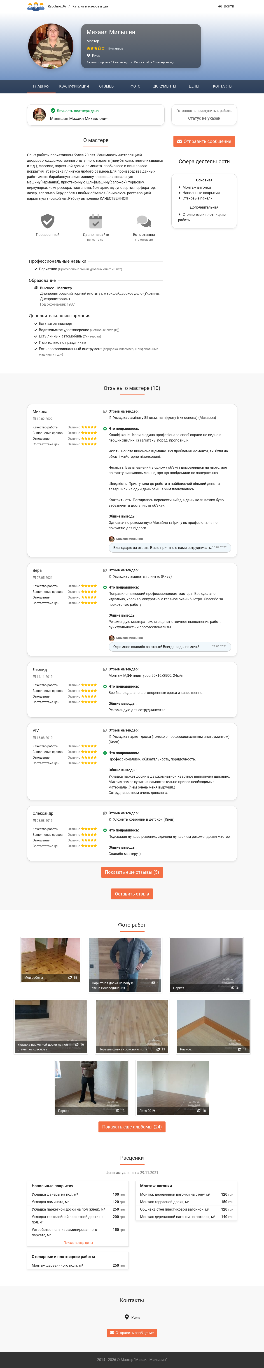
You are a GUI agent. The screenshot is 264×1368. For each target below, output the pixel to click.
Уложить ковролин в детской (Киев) (141, 819)
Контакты (222, 86)
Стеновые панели (195, 198)
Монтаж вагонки (194, 187)
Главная (41, 86)
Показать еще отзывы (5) (132, 872)
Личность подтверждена (74, 111)
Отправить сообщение (204, 141)
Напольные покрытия (199, 193)
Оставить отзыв (132, 894)
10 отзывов (115, 48)
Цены (194, 86)
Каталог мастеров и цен (90, 6)
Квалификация (74, 86)
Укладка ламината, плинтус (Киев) (140, 576)
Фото (135, 86)
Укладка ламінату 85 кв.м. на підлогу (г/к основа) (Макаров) (162, 418)
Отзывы (106, 86)
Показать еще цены (78, 1242)
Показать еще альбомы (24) (132, 1127)
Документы (164, 86)
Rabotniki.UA (57, 6)
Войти (226, 6)
